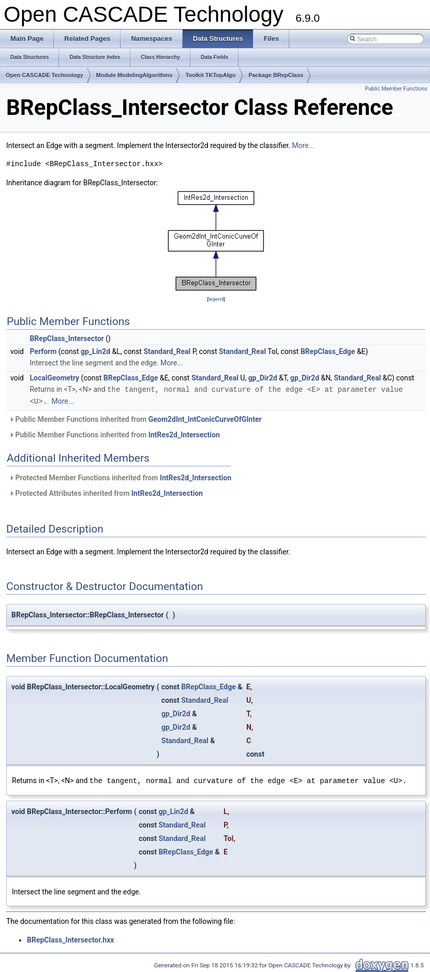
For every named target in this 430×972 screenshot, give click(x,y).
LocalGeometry (54, 378)
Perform (42, 351)
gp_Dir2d (262, 378)
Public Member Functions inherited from (135, 418)
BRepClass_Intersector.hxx (70, 938)
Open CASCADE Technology (44, 75)
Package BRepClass (275, 75)
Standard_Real (166, 351)
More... (303, 145)
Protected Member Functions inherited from (120, 477)
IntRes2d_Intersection (184, 434)
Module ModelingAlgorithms (134, 75)
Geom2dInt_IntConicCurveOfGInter (205, 418)
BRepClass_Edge (328, 351)
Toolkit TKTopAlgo (210, 75)
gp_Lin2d (95, 351)
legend (216, 299)
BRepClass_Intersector (66, 338)
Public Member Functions (396, 88)
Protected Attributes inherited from (106, 492)
